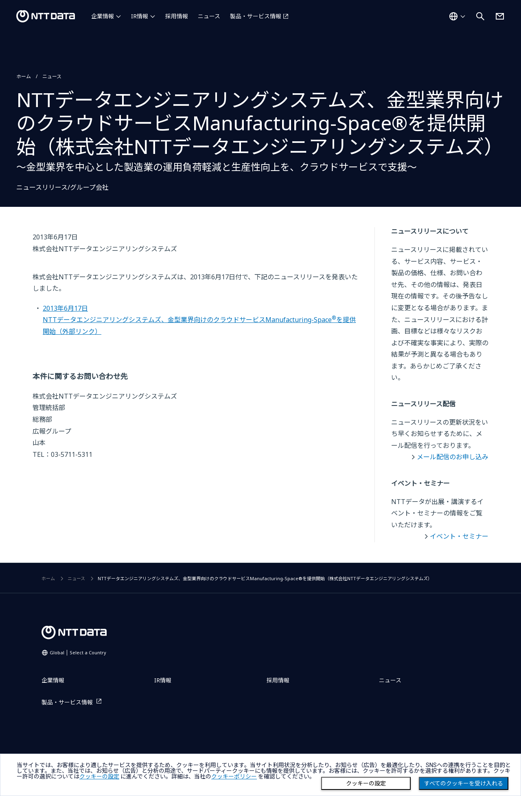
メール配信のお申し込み (452, 456)
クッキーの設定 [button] (99, 776)
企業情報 (102, 16)
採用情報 (176, 16)
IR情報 (139, 16)
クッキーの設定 (366, 783)
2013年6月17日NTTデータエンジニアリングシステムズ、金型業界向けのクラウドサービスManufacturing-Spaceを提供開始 (199, 320)
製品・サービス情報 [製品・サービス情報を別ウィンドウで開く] (255, 16)
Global (78, 652)
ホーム (23, 76)
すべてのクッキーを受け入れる (463, 783)
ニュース (209, 16)
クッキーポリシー (234, 776)
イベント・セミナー (459, 536)
